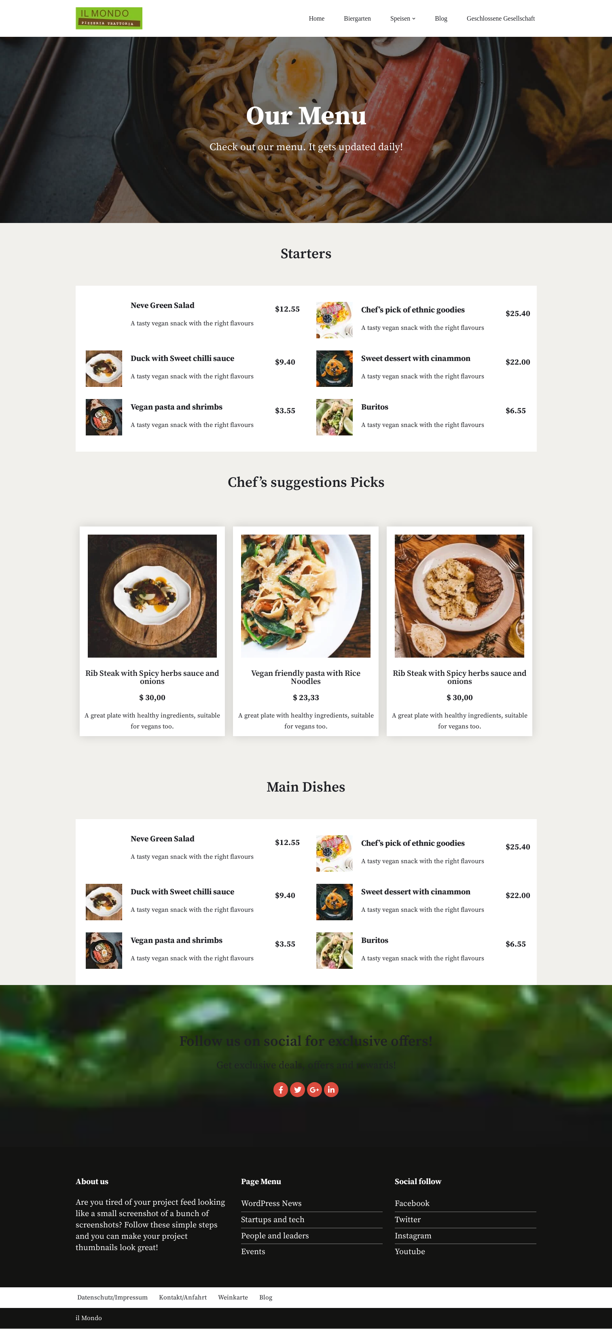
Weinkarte (233, 1298)
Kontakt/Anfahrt (183, 1298)
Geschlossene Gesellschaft (500, 18)
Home (315, 18)
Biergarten (356, 18)
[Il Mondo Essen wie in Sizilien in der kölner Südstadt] (109, 18)
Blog (440, 18)
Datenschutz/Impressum (112, 1298)
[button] (413, 18)
